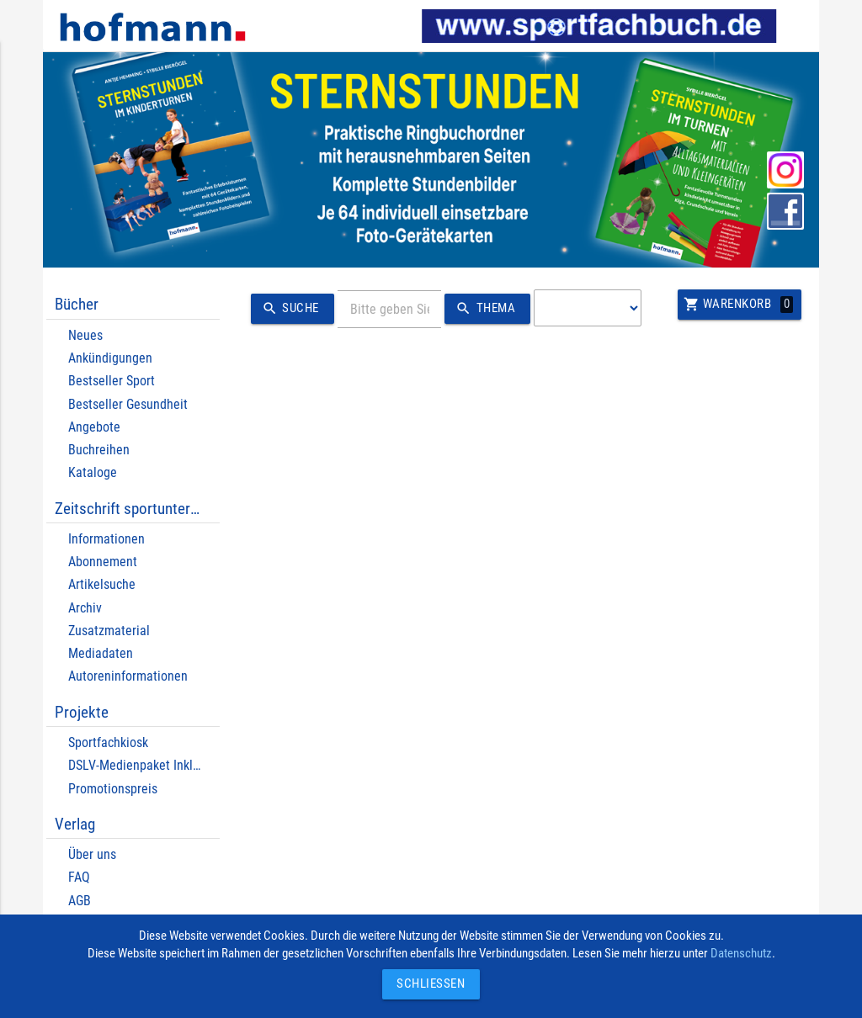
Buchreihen (99, 450)
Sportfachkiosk (108, 742)
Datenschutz (741, 953)
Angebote (94, 427)
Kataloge (92, 472)
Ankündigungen (110, 358)
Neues (85, 335)
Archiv (85, 608)
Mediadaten (100, 653)
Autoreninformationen (128, 676)
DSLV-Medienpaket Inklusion (145, 765)
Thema (482, 309)
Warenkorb (738, 304)
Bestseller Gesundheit (128, 404)
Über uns (92, 854)
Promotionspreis (112, 789)
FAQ (79, 877)
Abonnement (102, 562)
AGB (79, 901)
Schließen (427, 984)
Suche (288, 309)
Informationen (106, 539)
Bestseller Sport (111, 381)
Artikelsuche (102, 584)
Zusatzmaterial (109, 631)
